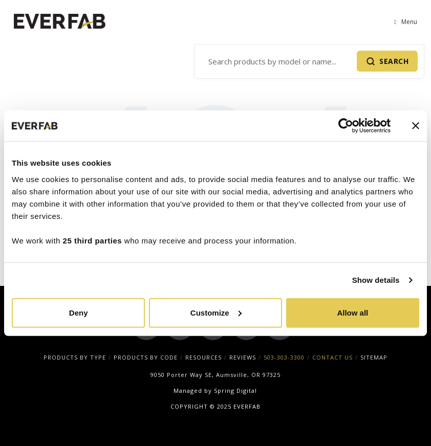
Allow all (352, 312)
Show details (376, 280)
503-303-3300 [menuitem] (284, 357)
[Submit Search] (387, 61)
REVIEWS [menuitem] (242, 357)
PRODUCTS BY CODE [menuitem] (146, 357)
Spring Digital (235, 390)
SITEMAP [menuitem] (373, 357)
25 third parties (92, 240)
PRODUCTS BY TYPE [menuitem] (75, 357)
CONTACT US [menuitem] (332, 357)
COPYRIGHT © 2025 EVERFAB (215, 406)
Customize (216, 312)
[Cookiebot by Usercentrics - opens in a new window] (346, 125)
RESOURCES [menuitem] (203, 357)
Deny (78, 312)
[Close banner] (415, 125)
